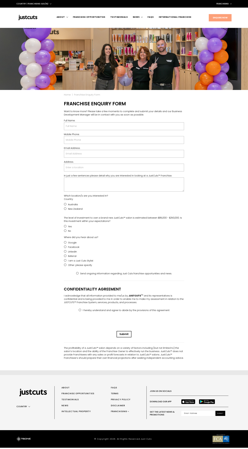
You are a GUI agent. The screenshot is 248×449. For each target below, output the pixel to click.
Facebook (73, 248)
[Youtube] (203, 392)
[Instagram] (189, 392)
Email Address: (72, 149)
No (69, 232)
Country (21, 407)
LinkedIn (72, 253)
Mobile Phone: (72, 135)
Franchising (222, 3)
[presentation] (124, 323)
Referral (72, 257)
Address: (69, 163)
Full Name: (69, 121)
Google (72, 243)
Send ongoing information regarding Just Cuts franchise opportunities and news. (126, 274)
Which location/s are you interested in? (86, 197)
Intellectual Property (76, 412)
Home (67, 96)
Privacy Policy (120, 400)
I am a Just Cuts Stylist (80, 262)
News (136, 17)
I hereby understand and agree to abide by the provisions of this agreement (126, 311)
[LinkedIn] (210, 392)
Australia (73, 205)
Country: (68, 200)
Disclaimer (118, 406)
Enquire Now (220, 17)
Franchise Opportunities (89, 17)
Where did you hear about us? (81, 238)
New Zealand (75, 210)
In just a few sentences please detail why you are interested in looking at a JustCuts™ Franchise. (118, 176)
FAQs (151, 17)
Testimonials (119, 17)
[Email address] (198, 414)
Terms (115, 394)
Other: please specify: (80, 266)
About (61, 17)
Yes (70, 227)
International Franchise (175, 17)
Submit (124, 335)
